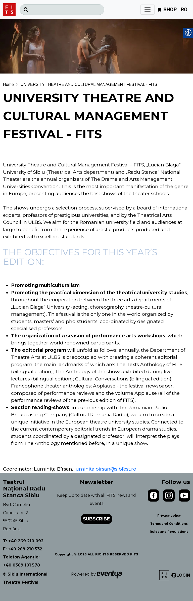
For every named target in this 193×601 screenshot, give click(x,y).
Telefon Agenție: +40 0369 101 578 (21, 561)
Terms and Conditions (169, 523)
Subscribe (96, 519)
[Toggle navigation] (147, 10)
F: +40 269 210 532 (22, 549)
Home (8, 84)
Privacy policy (169, 515)
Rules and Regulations (169, 532)
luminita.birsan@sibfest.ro (105, 469)
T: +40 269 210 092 (23, 541)
